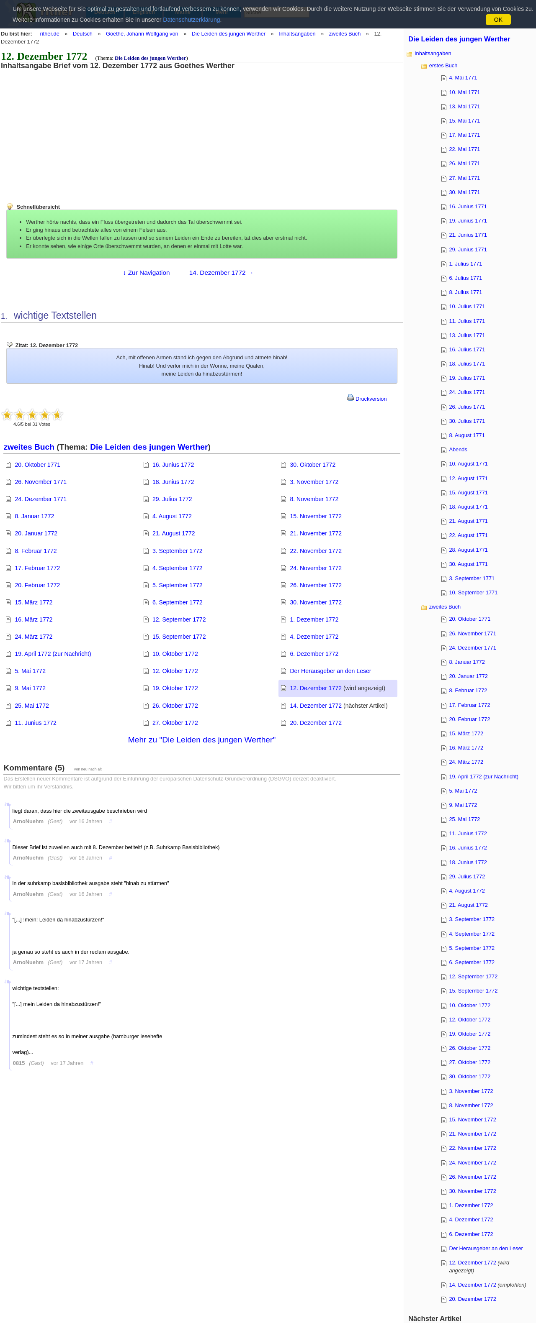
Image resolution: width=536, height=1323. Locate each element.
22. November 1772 (316, 551)
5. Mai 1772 (30, 671)
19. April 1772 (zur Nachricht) (53, 653)
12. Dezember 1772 (316, 688)
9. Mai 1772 (30, 688)
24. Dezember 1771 (41, 499)
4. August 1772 (172, 516)
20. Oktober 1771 (37, 464)
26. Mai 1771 (464, 163)
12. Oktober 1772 (175, 671)
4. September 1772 (177, 568)
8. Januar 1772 (34, 516)
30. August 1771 (468, 564)
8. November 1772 (314, 499)
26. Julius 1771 (467, 407)
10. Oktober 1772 (175, 653)
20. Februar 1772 (37, 585)
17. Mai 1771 (464, 135)
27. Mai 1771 (464, 178)
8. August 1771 (466, 435)
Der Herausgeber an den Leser (330, 671)
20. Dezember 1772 (316, 722)
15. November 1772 (316, 516)
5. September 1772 (177, 585)
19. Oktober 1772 (175, 688)
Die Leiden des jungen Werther (228, 34)
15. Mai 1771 (464, 121)
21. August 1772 (173, 533)
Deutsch (83, 34)
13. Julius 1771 (467, 335)
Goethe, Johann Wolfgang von (142, 34)
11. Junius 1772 (35, 722)
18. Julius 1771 (467, 364)
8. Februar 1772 (36, 551)
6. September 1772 (177, 602)
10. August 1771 (468, 464)
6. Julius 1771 (465, 278)
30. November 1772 (316, 602)
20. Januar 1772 (36, 533)
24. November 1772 (316, 568)
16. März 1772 (33, 619)
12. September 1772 (179, 619)
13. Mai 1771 (464, 106)
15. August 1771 (468, 492)
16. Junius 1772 (173, 464)
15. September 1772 (179, 636)
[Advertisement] (69, 128)
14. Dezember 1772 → (221, 272)
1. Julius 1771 (465, 264)
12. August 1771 (468, 478)
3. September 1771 (472, 578)
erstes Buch (443, 65)
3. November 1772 (314, 482)
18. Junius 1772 (173, 482)
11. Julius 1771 (467, 321)
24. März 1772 (33, 636)
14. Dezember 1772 (316, 705)
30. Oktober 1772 (312, 464)
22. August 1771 (468, 535)
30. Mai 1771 (464, 192)
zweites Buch (345, 34)
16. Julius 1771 (467, 349)
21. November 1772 (316, 533)
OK (498, 19)
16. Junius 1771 (468, 206)
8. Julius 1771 (465, 292)
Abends (458, 449)
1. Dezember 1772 (314, 619)
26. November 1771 (41, 482)
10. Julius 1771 (467, 306)
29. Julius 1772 (172, 499)
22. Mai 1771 (464, 149)
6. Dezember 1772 (314, 653)
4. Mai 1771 (463, 77)
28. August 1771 (468, 550)
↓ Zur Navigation (146, 272)
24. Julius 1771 (467, 392)
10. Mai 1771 (464, 92)
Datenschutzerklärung (191, 19)
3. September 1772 (177, 551)
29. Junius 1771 (468, 249)
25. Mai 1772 (32, 705)
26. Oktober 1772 (175, 705)
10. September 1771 (473, 592)
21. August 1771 (468, 521)
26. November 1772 (316, 585)
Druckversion (367, 399)
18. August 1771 (468, 507)
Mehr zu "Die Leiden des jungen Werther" (202, 739)
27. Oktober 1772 (175, 722)
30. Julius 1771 (467, 421)
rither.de (49, 34)
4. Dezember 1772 (314, 636)
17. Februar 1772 (37, 568)
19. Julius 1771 (467, 378)
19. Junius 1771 (468, 221)
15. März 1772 (33, 602)
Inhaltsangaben (297, 34)
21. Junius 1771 (468, 235)
